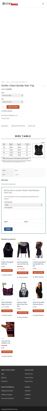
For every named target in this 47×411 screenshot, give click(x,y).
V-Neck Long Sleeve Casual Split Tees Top (39, 263)
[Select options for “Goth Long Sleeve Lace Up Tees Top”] (22, 271)
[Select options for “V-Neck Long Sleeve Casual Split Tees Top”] (38, 271)
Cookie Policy (29, 372)
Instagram (28, 393)
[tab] (4, 124)
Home (2, 80)
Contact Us (4, 380)
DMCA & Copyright (6, 393)
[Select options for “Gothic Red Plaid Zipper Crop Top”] (7, 309)
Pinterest (27, 397)
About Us (4, 376)
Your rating (8, 201)
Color (2, 91)
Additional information (18, 124)
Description (4, 124)
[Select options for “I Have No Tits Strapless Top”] (7, 350)
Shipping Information (7, 389)
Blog (2, 372)
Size (2, 97)
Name (6, 220)
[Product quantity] (3, 105)
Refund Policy (29, 380)
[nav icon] (43, 3)
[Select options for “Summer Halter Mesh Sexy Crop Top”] (22, 311)
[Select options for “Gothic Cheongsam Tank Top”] (7, 269)
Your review (8, 206)
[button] (6, 110)
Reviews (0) (31, 124)
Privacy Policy (29, 376)
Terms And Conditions (7, 397)
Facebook (27, 389)
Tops (7, 80)
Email (26, 220)
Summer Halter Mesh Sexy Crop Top (22, 303)
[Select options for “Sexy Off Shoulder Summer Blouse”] (38, 309)
